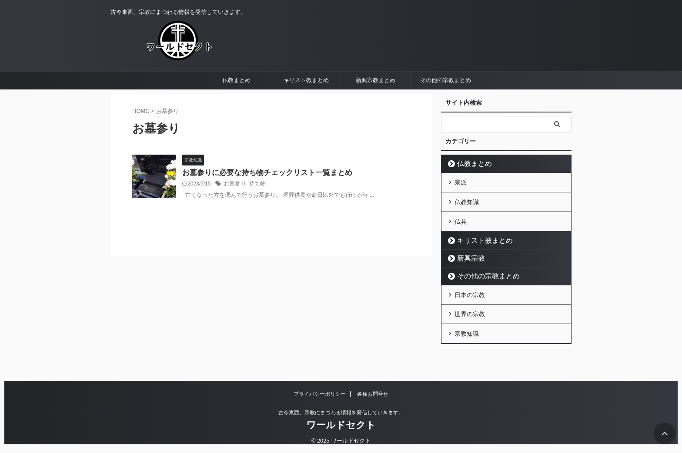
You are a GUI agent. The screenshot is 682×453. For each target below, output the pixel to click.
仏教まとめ (236, 101)
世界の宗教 (470, 327)
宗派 (461, 202)
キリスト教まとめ (306, 101)
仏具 (461, 238)
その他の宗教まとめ (445, 101)
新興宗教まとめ (375, 101)
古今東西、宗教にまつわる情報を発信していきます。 (341, 413)
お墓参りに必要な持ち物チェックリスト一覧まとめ (262, 193)
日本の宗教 (470, 309)
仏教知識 (467, 220)
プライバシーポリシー (320, 394)
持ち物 (255, 205)
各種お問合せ (372, 394)
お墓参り (234, 205)
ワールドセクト (341, 425)
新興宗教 (467, 274)
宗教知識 (467, 345)
